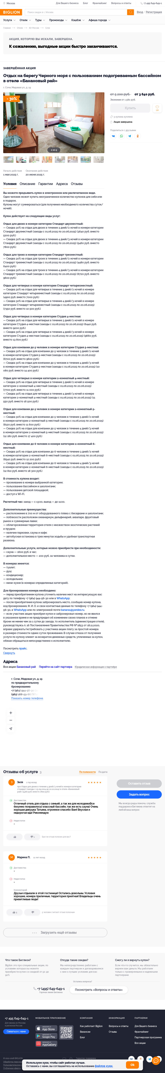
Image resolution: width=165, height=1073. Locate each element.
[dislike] (32, 837)
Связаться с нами (16, 1031)
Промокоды (59, 20)
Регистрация (154, 12)
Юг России (31, 28)
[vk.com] (131, 1059)
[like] (14, 837)
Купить (130, 108)
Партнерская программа (148, 1037)
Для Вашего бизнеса (67, 3)
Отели (26, 20)
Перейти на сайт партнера (55, 666)
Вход (140, 12)
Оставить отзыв (139, 783)
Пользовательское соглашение (18, 1065)
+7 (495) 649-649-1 (51, 989)
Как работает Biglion (91, 1026)
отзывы (55, 932)
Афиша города (100, 20)
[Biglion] (12, 12)
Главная (7, 28)
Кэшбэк (78, 20)
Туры (41, 20)
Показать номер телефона (27, 698)
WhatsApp (63, 598)
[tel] (149, 1059)
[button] (8, 159)
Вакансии (85, 1032)
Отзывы (77, 184)
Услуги (10, 20)
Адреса (62, 184)
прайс (23, 648)
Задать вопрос (139, 794)
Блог (85, 3)
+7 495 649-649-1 (153, 3)
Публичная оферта (12, 1068)
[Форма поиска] (79, 12)
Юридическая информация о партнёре (96, 667)
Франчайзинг (99, 3)
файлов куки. (104, 1066)
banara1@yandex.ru (72, 609)
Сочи (45, 28)
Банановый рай (26, 666)
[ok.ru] (140, 1059)
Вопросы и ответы (121, 3)
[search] (130, 12)
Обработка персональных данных (18, 1062)
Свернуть (9, 653)
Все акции (140, 1043)
